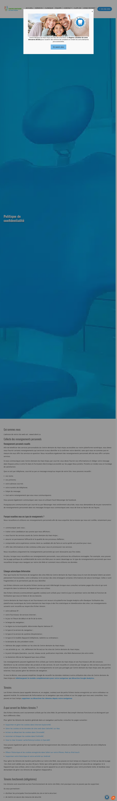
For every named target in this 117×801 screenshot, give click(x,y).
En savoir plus (58, 47)
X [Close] (92, 11)
